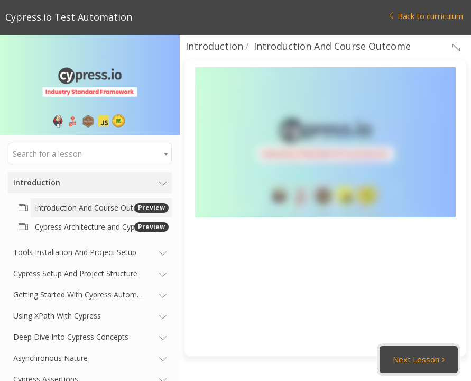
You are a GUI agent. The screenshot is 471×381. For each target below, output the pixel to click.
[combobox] (90, 153)
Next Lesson (416, 359)
